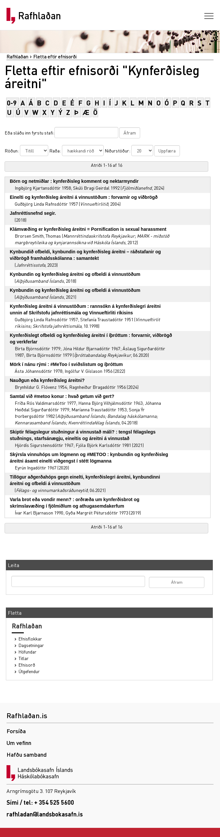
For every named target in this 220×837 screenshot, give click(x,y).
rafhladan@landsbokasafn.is (45, 814)
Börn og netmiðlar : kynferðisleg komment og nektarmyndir (74, 181)
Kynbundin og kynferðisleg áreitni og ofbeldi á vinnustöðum (75, 274)
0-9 (12, 102)
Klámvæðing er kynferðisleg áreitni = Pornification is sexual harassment (88, 229)
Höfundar (28, 652)
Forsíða (16, 730)
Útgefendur (29, 671)
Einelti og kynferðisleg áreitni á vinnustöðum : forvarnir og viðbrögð (84, 197)
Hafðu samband (27, 754)
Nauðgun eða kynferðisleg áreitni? (47, 380)
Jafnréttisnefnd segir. (33, 213)
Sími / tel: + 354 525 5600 (40, 802)
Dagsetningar (31, 645)
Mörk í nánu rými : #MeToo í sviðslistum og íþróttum (66, 364)
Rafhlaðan (39, 16)
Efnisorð (27, 665)
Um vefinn (19, 742)
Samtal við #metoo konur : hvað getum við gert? (62, 396)
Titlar (24, 658)
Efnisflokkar (30, 638)
